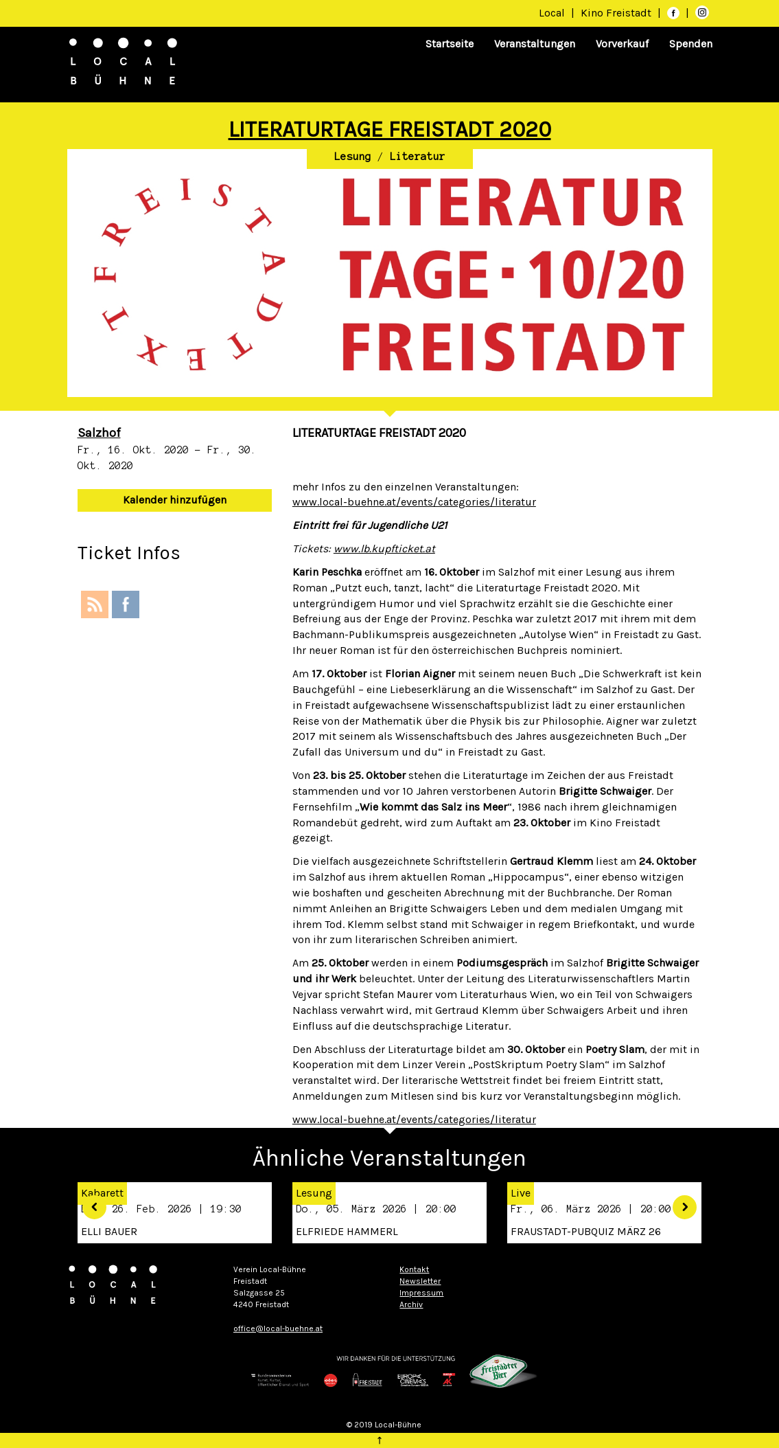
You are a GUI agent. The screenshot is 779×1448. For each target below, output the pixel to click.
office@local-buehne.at (278, 1328)
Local (552, 12)
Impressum (421, 1293)
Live (521, 1192)
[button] (497, 1120)
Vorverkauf (622, 43)
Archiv (411, 1304)
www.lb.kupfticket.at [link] (384, 548)
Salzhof (99, 432)
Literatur (417, 156)
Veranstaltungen (534, 43)
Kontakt (414, 1269)
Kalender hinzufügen (174, 499)
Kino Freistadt (617, 12)
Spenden (690, 43)
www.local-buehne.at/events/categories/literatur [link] (414, 501)
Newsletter (420, 1281)
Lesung (352, 156)
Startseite (450, 43)
